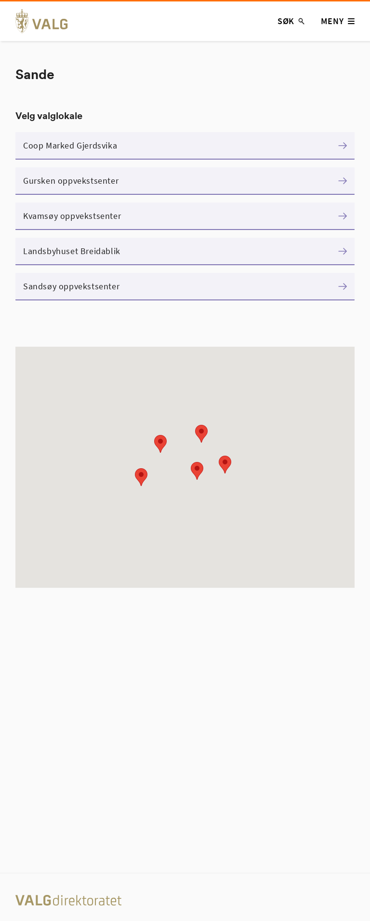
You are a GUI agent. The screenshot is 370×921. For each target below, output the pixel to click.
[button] (201, 434)
